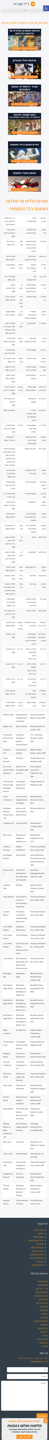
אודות (40, 1233)
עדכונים (39, 1261)
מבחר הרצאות (37, 1247)
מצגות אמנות (37, 1250)
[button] (46, 8)
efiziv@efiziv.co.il (39, 1361)
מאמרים (39, 1243)
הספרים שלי (38, 1236)
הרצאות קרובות (36, 1257)
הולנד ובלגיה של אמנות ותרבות (42, 1343)
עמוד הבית (38, 1229)
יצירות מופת (42, 1328)
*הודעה (24, 1396)
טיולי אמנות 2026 (35, 1240)
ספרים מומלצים (36, 1254)
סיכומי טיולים (37, 1264)
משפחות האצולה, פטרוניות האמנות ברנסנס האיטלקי (41, 1317)
